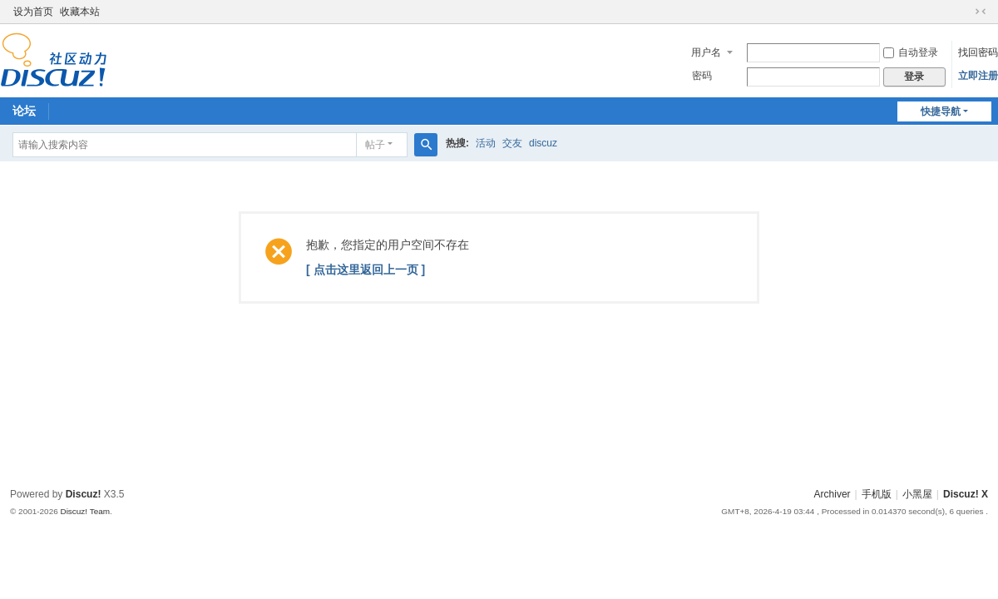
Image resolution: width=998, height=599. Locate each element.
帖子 (375, 145)
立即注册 (978, 76)
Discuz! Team (85, 511)
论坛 (24, 110)
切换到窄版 (980, 11)
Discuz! (83, 494)
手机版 (877, 494)
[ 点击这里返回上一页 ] (365, 269)
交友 (512, 143)
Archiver (832, 494)
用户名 (706, 52)
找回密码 (978, 52)
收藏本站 (80, 11)
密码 (702, 76)
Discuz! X (965, 494)
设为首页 (33, 11)
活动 (486, 143)
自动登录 (910, 52)
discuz (543, 143)
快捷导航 (941, 111)
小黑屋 (917, 494)
